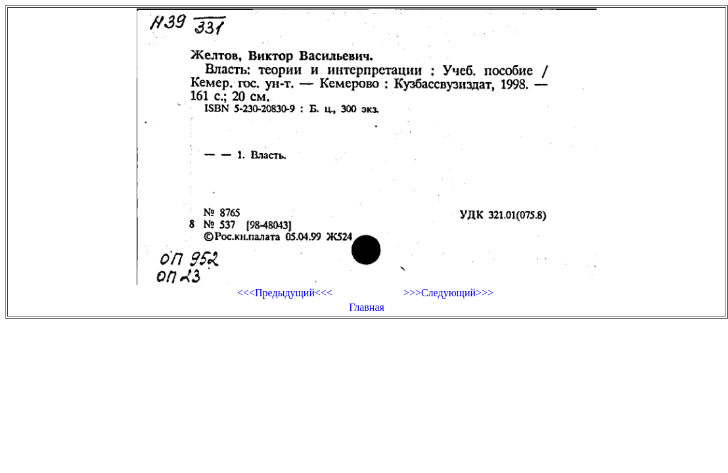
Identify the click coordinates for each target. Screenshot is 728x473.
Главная (366, 307)
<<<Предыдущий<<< (284, 292)
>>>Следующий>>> (448, 292)
